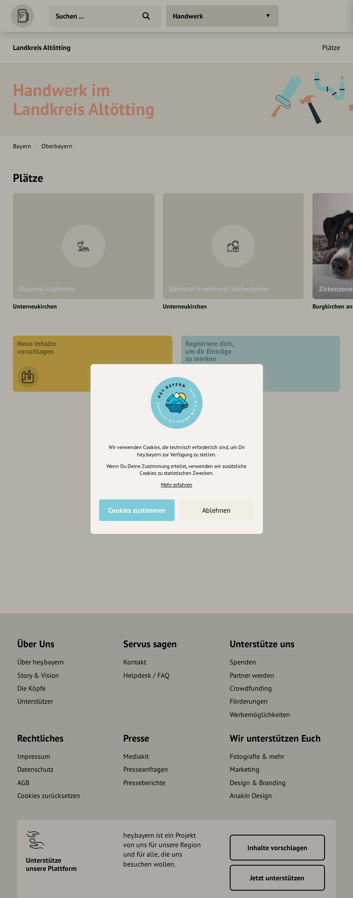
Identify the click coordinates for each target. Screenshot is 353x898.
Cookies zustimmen (137, 510)
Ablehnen (216, 510)
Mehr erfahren (176, 484)
